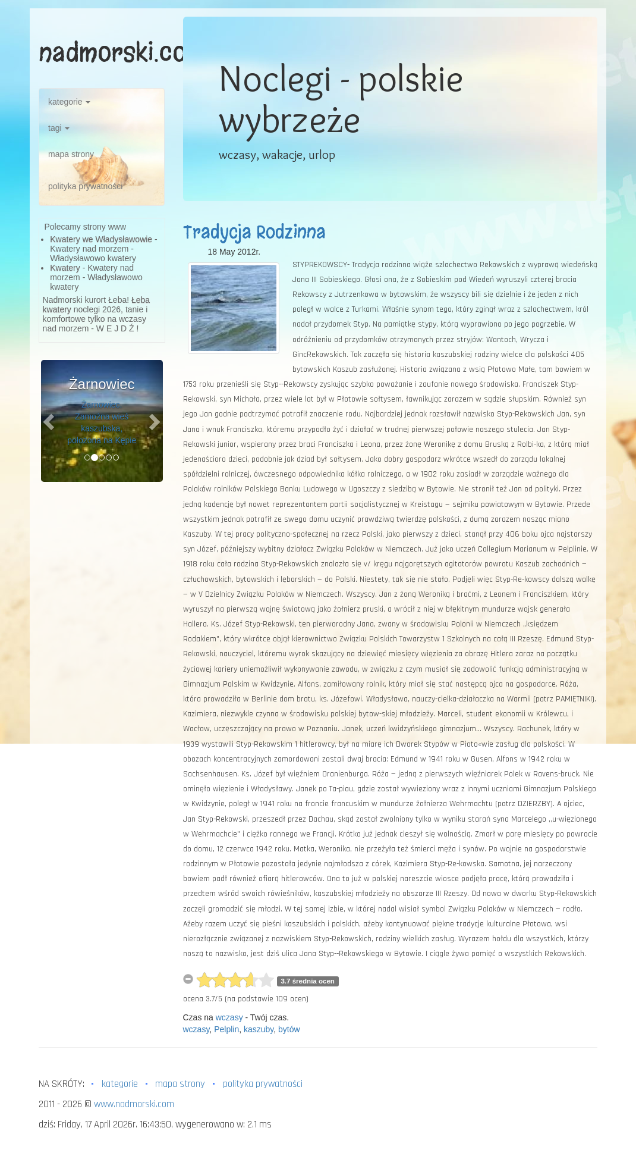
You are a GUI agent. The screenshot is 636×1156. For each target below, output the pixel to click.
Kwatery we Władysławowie (101, 239)
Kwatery (65, 267)
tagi (59, 128)
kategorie (69, 101)
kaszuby (258, 1029)
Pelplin (226, 1029)
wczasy (229, 1017)
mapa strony (71, 154)
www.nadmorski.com (134, 1104)
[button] (50, 421)
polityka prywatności (85, 186)
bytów (289, 1029)
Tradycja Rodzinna (254, 232)
